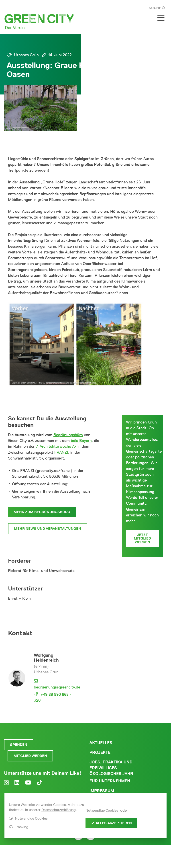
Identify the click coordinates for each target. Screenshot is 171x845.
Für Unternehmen (110, 781)
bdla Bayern (81, 440)
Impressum (102, 790)
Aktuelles (101, 742)
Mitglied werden (30, 756)
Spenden (18, 745)
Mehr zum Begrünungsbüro (42, 512)
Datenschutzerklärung (58, 810)
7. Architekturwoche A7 (56, 446)
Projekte (100, 752)
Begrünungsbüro (68, 434)
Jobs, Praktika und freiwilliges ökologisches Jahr (111, 768)
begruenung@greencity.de (57, 687)
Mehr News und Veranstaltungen (47, 528)
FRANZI (61, 452)
